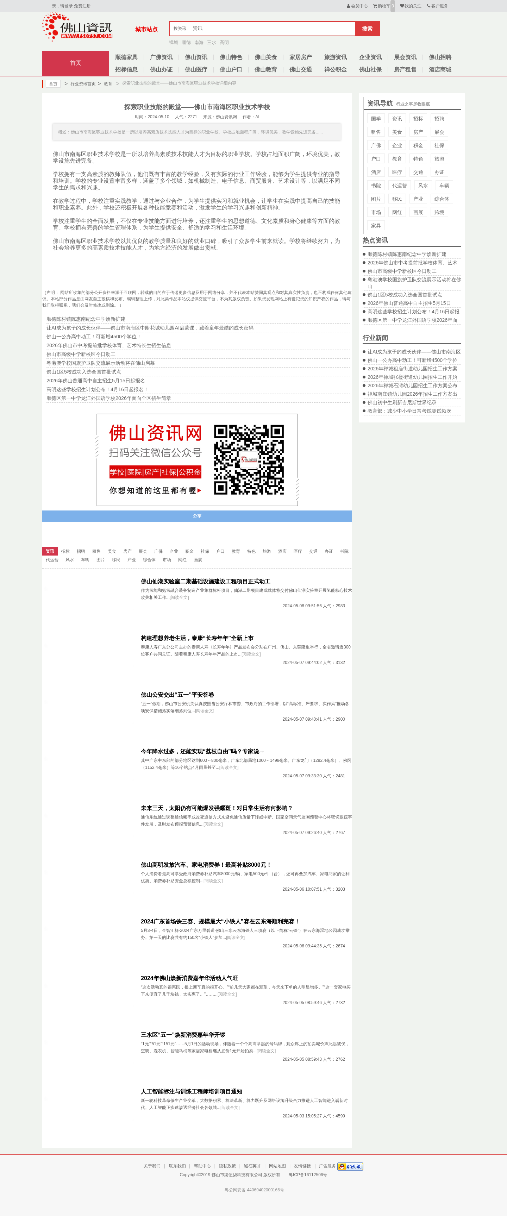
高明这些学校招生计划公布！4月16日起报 (413, 311)
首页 (75, 63)
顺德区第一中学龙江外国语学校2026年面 (412, 320)
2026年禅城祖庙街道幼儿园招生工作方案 (412, 368)
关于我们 (152, 1166)
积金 (418, 145)
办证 (439, 172)
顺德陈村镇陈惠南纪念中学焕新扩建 (407, 254)
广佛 (376, 145)
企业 (397, 145)
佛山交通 (300, 70)
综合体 (441, 199)
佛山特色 (231, 57)
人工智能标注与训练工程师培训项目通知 (191, 1092)
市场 (376, 212)
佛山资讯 (196, 57)
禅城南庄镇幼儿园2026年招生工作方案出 (412, 394)
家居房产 (300, 57)
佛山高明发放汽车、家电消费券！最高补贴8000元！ (206, 865)
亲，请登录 (62, 6)
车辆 (444, 185)
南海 (199, 42)
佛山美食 (266, 57)
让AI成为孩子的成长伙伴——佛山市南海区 (414, 352)
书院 (376, 185)
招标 (418, 118)
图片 (376, 199)
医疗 (397, 172)
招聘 (439, 118)
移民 (397, 199)
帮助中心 (202, 1166)
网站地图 (277, 1166)
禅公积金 (335, 70)
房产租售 (405, 70)
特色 (418, 159)
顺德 (186, 42)
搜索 (367, 29)
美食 (397, 132)
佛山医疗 (196, 70)
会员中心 (357, 6)
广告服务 (327, 1166)
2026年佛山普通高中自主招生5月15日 (409, 303)
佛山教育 (266, 70)
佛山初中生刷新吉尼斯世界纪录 (402, 402)
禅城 (173, 42)
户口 (376, 159)
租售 (376, 132)
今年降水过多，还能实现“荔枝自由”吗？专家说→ (203, 751)
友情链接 (302, 1166)
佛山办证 (161, 70)
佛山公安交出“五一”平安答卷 (177, 695)
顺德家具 (126, 57)
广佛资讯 (161, 57)
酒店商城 (440, 70)
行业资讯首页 (80, 84)
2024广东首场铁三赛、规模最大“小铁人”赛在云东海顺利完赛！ (220, 921)
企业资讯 (370, 57)
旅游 (439, 159)
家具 (376, 225)
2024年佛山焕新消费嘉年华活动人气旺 (189, 978)
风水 (423, 185)
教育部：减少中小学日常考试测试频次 (409, 411)
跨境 (439, 212)
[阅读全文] (179, 597)
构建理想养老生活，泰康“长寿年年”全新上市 (197, 638)
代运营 (399, 185)
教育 (105, 84)
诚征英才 (252, 1166)
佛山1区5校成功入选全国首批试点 (405, 294)
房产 (418, 132)
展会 (439, 132)
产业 (418, 199)
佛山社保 (370, 70)
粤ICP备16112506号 (308, 1174)
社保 (439, 145)
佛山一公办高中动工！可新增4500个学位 (412, 360)
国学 (376, 118)
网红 (397, 212)
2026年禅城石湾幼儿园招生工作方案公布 (412, 385)
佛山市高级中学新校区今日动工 (402, 271)
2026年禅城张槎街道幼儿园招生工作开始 (412, 377)
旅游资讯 (335, 57)
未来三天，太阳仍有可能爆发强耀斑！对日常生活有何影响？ (217, 808)
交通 (418, 172)
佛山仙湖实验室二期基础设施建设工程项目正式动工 (205, 581)
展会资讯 (405, 57)
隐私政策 (227, 1166)
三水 (211, 42)
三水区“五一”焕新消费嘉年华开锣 (183, 1035)
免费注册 (82, 6)
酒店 (376, 172)
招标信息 (126, 70)
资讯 (397, 118)
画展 (418, 212)
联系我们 (177, 1166)
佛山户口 (231, 70)
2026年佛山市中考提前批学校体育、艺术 (412, 262)
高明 (224, 42)
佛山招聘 (440, 57)
